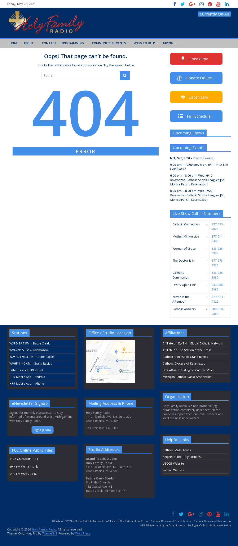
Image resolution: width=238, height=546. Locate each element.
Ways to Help (144, 43)
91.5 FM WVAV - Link (23, 474)
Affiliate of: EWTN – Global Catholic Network (193, 343)
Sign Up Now (42, 430)
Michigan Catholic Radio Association (187, 377)
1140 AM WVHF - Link (24, 459)
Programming (72, 43)
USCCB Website (173, 463)
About (28, 43)
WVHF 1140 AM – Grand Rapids (30, 363)
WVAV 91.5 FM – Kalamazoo (28, 350)
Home (14, 43)
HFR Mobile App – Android (27, 377)
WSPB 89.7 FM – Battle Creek (29, 343)
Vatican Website (173, 470)
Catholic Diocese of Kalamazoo (184, 363)
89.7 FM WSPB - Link (23, 467)
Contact (49, 43)
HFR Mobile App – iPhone (26, 383)
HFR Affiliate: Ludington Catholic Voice (188, 370)
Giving (168, 43)
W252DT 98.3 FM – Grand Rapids (31, 357)
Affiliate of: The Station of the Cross (187, 350)
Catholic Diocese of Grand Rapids (185, 357)
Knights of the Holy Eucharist (182, 457)
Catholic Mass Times (177, 450)
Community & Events (109, 43)
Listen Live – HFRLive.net (26, 370)
